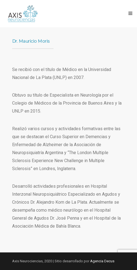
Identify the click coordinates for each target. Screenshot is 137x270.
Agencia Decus (102, 261)
